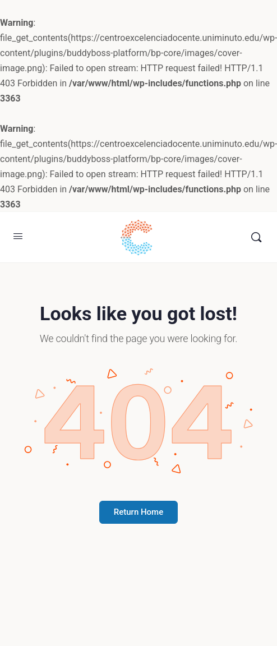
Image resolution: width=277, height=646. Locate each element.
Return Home (138, 512)
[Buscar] (256, 237)
